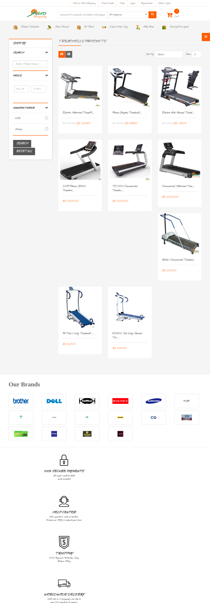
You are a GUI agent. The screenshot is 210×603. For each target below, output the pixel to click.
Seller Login (164, 3)
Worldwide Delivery (143, 473)
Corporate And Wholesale (25, 513)
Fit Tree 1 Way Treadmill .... (78, 333)
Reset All (24, 151)
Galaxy (18, 129)
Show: (188, 54)
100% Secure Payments (28, 473)
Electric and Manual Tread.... (178, 113)
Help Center (66, 471)
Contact (148, 519)
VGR (18, 118)
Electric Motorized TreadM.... (78, 113)
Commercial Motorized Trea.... (178, 186)
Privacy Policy (19, 519)
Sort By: (150, 54)
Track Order (107, 3)
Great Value (182, 471)
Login (132, 3)
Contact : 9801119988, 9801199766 (34, 560)
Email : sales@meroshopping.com (34, 566)
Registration (147, 3)
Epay (147, 531)
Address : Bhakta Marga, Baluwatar (34, 555)
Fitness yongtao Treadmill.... (127, 113)
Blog (146, 525)
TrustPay (105, 471)
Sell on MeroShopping (84, 3)
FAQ (146, 537)
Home (147, 507)
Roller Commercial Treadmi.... (179, 260)
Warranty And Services (24, 507)
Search (22, 144)
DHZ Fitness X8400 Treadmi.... (74, 188)
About (147, 513)
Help (122, 3)
